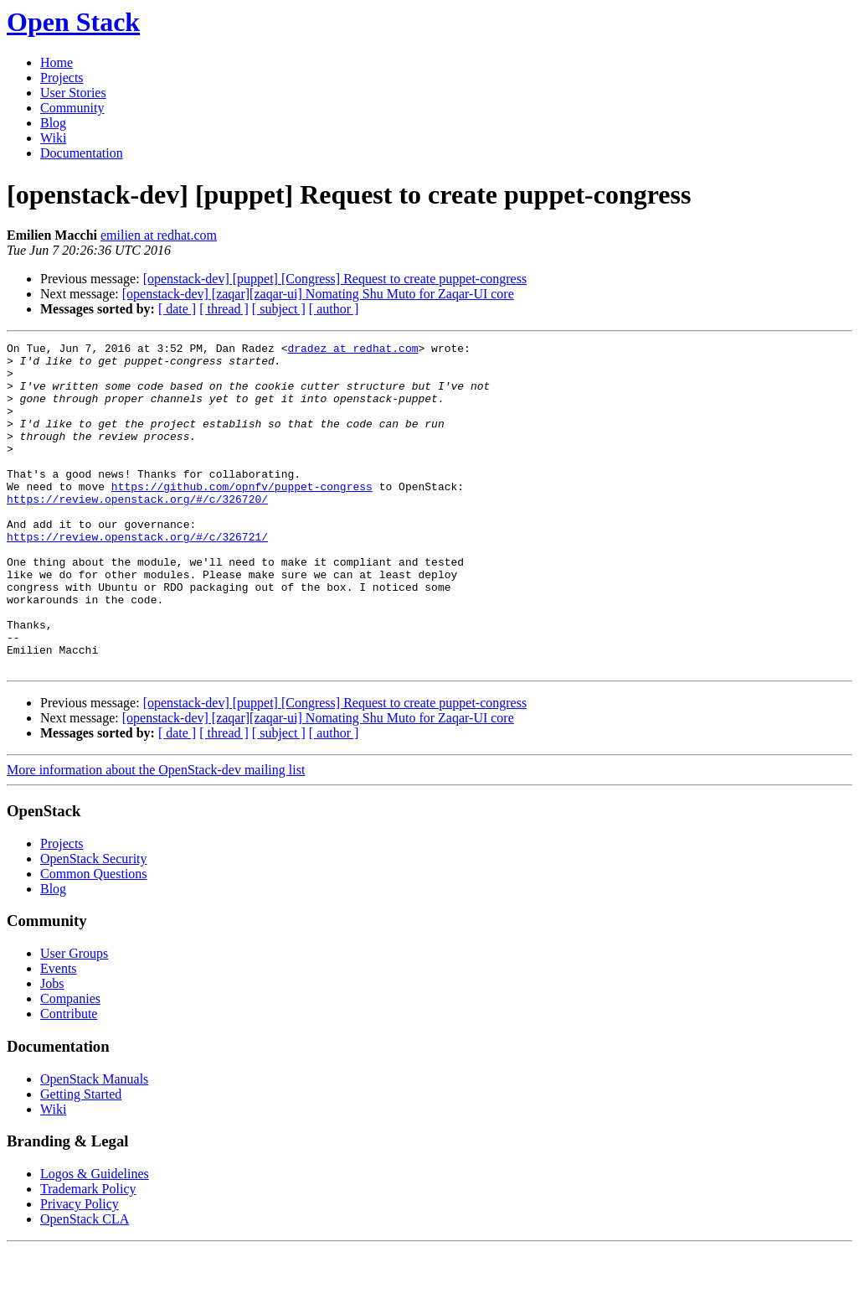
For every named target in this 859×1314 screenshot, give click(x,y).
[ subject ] (279, 309)
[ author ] (334, 309)
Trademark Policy (88, 1254)
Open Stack (73, 22)
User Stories (73, 92)
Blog (53, 123)
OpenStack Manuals (94, 1144)
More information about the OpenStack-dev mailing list (156, 835)
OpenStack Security (93, 924)
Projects (62, 77)
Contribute (68, 1079)
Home (56, 62)
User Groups (74, 1018)
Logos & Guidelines (94, 1239)
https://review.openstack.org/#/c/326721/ (137, 576)
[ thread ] (224, 309)
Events (58, 1034)
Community (72, 108)
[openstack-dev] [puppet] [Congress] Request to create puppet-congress (335, 279)
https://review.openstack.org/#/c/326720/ (137, 531)
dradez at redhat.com (352, 350)
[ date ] (177, 309)
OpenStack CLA (84, 1284)
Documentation (81, 153)
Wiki (53, 138)
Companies (70, 1064)
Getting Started (80, 1159)
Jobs (52, 1049)
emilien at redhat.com (158, 235)
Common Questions (93, 939)
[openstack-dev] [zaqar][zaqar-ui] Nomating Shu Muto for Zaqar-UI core (318, 294)
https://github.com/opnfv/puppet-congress (242, 516)
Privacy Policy (79, 1269)
